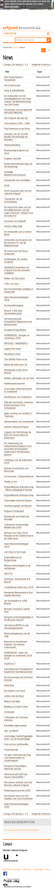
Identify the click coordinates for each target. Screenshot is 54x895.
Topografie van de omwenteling (13, 200)
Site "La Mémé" (11, 730)
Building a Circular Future (16, 706)
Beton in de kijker (12, 701)
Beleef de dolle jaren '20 (15, 364)
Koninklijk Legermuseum (15, 725)
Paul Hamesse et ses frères (17, 128)
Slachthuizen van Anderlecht (17, 397)
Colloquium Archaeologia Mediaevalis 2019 (16, 526)
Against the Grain (12, 348)
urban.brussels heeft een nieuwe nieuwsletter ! (16, 775)
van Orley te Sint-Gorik (15, 552)
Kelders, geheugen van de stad (19, 378)
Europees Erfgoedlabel (15, 330)
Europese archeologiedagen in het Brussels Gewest (18, 618)
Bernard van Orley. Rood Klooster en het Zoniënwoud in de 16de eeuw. (18, 535)
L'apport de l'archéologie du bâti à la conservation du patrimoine (17, 435)
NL (43, 50)
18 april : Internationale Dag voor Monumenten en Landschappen (17, 758)
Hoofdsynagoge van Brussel (17, 505)
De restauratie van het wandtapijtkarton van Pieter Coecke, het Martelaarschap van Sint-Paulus (17, 100)
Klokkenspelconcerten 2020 (17, 790)
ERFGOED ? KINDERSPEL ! (16, 343)
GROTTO (8, 573)
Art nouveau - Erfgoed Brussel (18, 476)
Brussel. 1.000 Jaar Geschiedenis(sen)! (13, 312)
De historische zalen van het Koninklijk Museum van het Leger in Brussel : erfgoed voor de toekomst (18, 211)
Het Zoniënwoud (12, 85)
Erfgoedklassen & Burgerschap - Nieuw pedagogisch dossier (19, 488)
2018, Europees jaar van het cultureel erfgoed (18, 192)
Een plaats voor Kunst (14, 690)
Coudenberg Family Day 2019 (18, 587)
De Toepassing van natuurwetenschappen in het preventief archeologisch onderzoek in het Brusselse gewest (18, 449)
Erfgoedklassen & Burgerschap (19, 495)
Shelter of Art (10, 481)
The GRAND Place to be (15, 359)
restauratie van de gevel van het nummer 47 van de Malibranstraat (18, 243)
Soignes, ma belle (12, 158)
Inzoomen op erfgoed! (15, 221)
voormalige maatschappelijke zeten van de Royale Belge (18, 737)
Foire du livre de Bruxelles (16, 744)
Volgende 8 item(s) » (41, 64)
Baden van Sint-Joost (14, 278)
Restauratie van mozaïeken (17, 180)
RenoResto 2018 (12, 354)
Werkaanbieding (12, 145)
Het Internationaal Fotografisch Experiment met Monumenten (18, 322)
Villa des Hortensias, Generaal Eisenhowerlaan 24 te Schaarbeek (18, 405)
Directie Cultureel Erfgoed (16, 427)
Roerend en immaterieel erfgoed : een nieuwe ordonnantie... (15, 644)
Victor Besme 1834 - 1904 (17, 123)
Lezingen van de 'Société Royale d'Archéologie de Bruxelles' (16, 137)
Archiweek (9, 712)
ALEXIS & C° (10, 663)
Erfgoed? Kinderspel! (14, 511)
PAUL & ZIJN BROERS (14, 90)
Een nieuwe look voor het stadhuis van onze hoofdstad (18, 797)
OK (24, 7)
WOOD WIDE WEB (13, 226)
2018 (6, 185)
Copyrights (38, 869)
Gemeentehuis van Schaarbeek (19, 421)
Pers (48, 869)
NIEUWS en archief (12, 869)
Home (16, 47)
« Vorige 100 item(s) (13, 64)
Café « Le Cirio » (11, 283)
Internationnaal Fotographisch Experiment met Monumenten (18, 670)
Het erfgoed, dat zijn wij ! (16, 118)
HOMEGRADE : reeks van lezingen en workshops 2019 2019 (18, 655)
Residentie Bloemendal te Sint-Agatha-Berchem (18, 594)
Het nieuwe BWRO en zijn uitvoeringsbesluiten (16, 626)
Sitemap (27, 869)
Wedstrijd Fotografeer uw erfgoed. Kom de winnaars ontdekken (17, 270)
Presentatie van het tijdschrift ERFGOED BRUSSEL (18, 111)
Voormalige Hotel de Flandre (18, 500)
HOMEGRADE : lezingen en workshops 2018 (16, 336)
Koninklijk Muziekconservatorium (15, 173)
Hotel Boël (9, 685)
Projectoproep (11, 749)
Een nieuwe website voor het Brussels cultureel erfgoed (18, 783)
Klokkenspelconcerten (14, 383)
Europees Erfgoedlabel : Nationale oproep (15, 767)
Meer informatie (12, 6)
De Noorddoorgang (13, 305)
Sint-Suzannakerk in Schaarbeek (13, 78)
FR (49, 50)
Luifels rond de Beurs (14, 696)
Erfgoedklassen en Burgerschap (13, 558)
